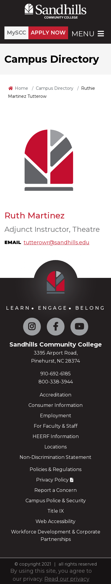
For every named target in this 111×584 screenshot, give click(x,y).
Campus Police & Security (55, 500)
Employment (55, 415)
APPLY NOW (48, 32)
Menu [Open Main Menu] (88, 33)
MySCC (16, 32)
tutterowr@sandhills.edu (56, 242)
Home (21, 88)
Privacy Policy (52, 480)
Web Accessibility (55, 521)
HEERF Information (56, 436)
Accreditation (55, 395)
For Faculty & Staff (56, 426)
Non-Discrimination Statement (55, 457)
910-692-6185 (55, 374)
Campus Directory (54, 88)
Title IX (55, 511)
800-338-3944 (55, 382)
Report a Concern (55, 490)
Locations (55, 447)
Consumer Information (55, 405)
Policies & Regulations (55, 469)
